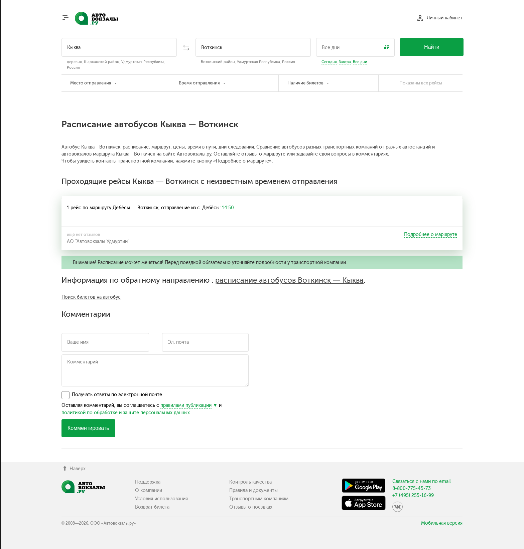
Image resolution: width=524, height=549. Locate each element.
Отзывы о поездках (250, 507)
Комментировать (88, 428)
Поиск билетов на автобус (91, 297)
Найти (431, 47)
